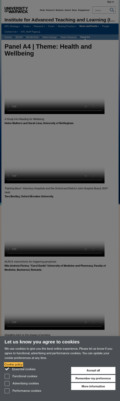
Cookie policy (14, 364)
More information (93, 386)
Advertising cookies (22, 384)
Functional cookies (21, 376)
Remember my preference (93, 378)
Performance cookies (23, 391)
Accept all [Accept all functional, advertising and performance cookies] (93, 370)
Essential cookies (20, 369)
